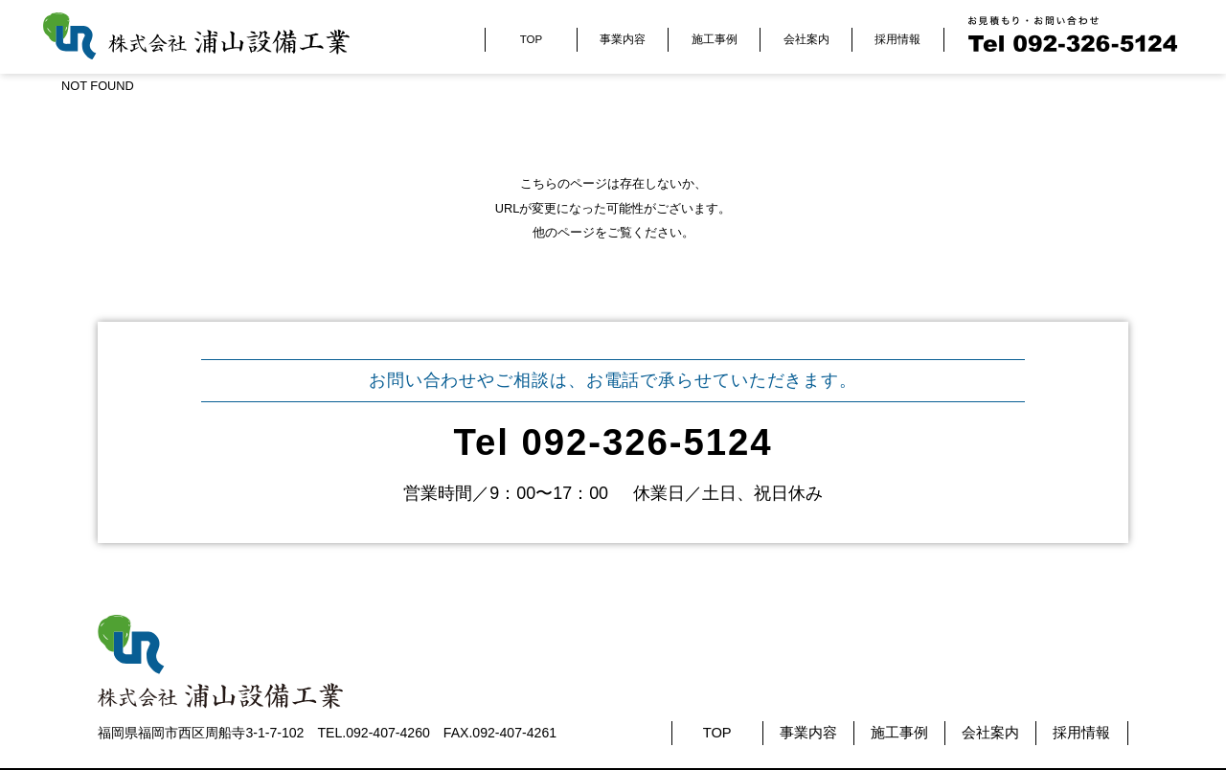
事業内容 (623, 39)
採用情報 (897, 39)
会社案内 (806, 39)
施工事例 (715, 39)
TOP (531, 39)
